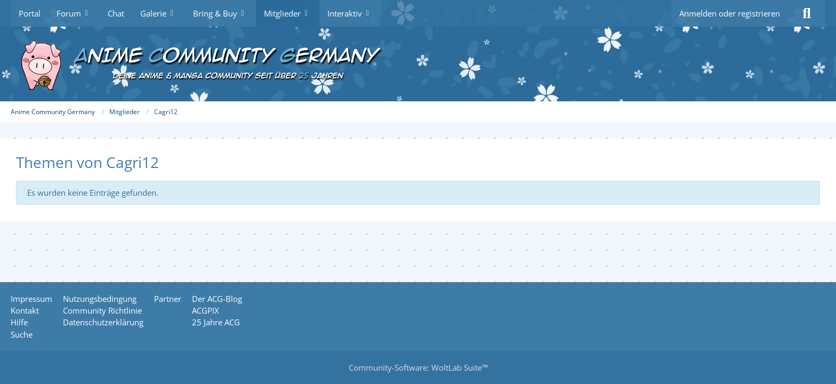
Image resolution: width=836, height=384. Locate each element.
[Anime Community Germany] (418, 64)
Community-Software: (418, 367)
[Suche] (806, 13)
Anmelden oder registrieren (729, 13)
